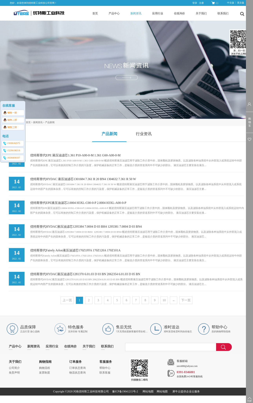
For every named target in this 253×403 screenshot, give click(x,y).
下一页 (186, 300)
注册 (201, 3)
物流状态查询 (77, 372)
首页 (95, 13)
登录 (194, 3)
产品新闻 (50, 122)
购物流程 (44, 367)
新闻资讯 (38, 122)
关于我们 (15, 361)
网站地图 (147, 391)
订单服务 (75, 361)
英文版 (240, 2)
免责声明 (14, 372)
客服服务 (105, 361)
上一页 (67, 300)
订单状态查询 (77, 367)
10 (164, 300)
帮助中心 (104, 367)
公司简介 (14, 367)
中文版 (230, 2)
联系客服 (104, 372)
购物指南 (45, 361)
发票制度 (44, 372)
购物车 (249, 122)
